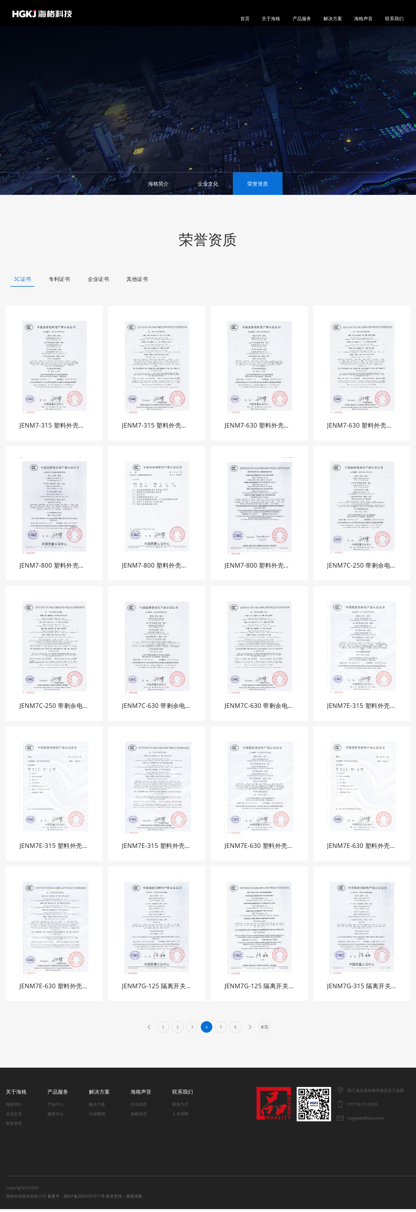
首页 (245, 18)
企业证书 (98, 278)
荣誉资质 (257, 183)
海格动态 (139, 1116)
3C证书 (22, 278)
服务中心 (55, 1116)
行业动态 (139, 1107)
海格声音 (363, 18)
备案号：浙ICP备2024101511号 (76, 1199)
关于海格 (271, 18)
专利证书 (59, 278)
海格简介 (158, 183)
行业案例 (97, 1116)
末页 (264, 1030)
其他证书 (137, 278)
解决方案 (333, 18)
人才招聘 (180, 1116)
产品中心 (55, 1107)
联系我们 (394, 18)
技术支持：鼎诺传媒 (124, 1199)
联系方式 (180, 1107)
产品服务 (302, 18)
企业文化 (208, 183)
